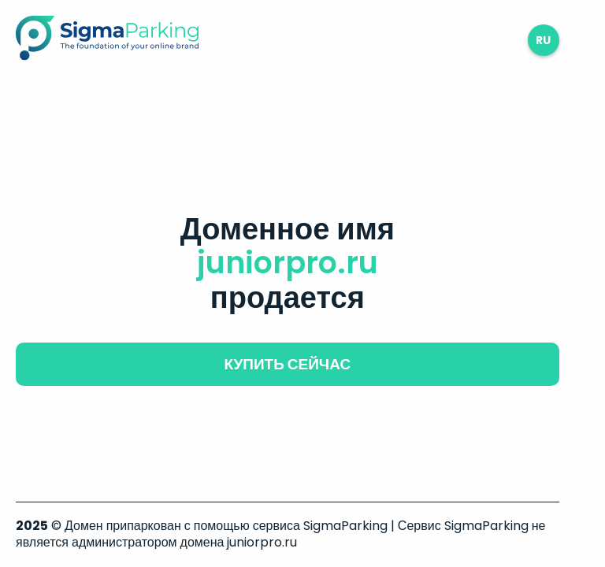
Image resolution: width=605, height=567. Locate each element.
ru (543, 40)
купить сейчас (287, 364)
